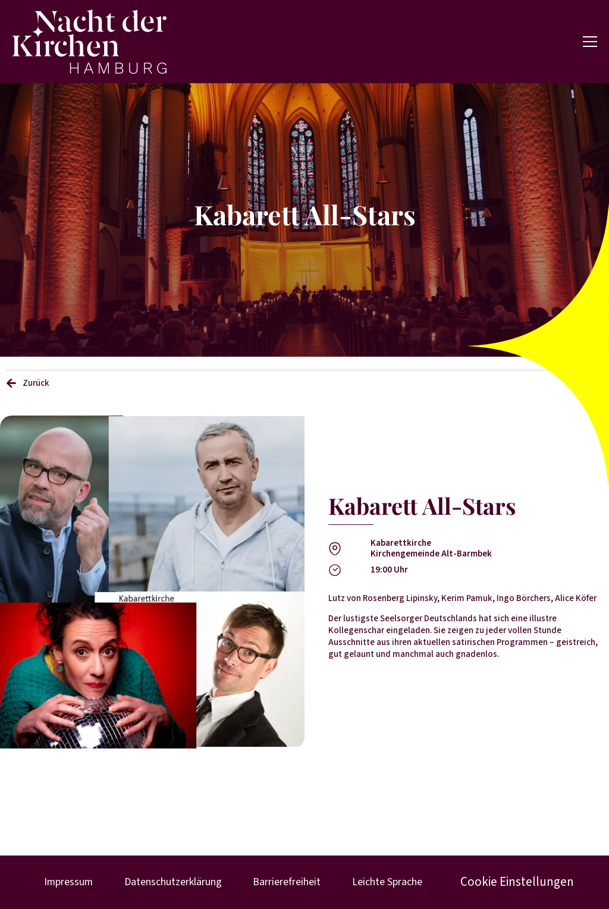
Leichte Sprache (383, 882)
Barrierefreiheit (285, 882)
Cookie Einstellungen (514, 882)
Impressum (70, 882)
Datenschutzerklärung (173, 882)
